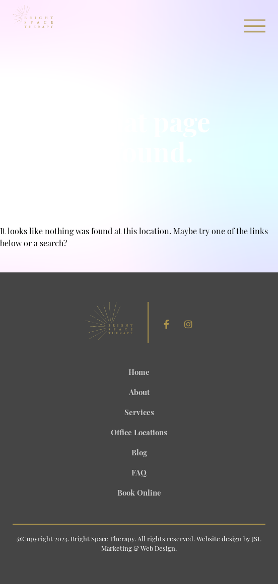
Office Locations (139, 433)
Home (139, 373)
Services (139, 413)
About (139, 393)
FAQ (139, 473)
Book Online (139, 494)
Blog (139, 453)
